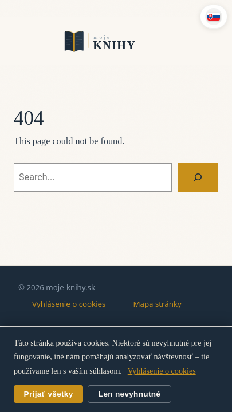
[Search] (198, 177)
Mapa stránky (157, 304)
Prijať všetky (48, 394)
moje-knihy (116, 40)
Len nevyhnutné (129, 394)
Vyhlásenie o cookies (68, 304)
